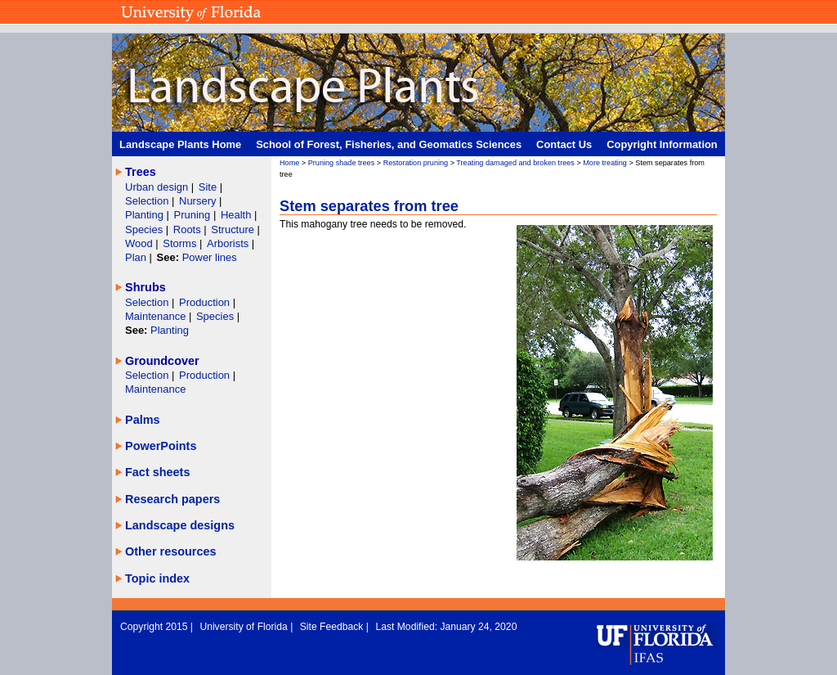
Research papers (172, 499)
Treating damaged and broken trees (515, 163)
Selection (148, 201)
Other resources (171, 551)
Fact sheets (157, 472)
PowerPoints (160, 445)
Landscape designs (180, 525)
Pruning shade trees (341, 163)
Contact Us (564, 144)
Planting (146, 215)
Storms (181, 243)
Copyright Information (662, 144)
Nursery (197, 201)
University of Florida (244, 626)
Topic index (157, 578)
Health (236, 215)
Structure (234, 229)
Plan (135, 257)
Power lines (209, 257)
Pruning (193, 215)
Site (209, 187)
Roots (188, 229)
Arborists (227, 243)
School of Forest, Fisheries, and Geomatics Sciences (388, 144)
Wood (140, 243)
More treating (605, 163)
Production (206, 302)
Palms (142, 419)
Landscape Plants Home (180, 144)
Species (145, 229)
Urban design (158, 187)
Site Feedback (333, 626)
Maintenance (157, 316)
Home (289, 163)
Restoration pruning (416, 163)
